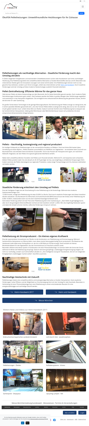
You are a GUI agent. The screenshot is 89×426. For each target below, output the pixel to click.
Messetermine (27, 407)
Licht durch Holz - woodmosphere (58, 337)
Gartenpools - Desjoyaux (12, 394)
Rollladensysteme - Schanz (55, 365)
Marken (46, 407)
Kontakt (82, 407)
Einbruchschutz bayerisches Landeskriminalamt (20, 337)
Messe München (46, 300)
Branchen (55, 407)
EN (84, 1)
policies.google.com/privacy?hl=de (39, 419)
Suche (81, 13)
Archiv (64, 407)
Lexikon (37, 407)
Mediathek (7, 407)
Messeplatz (17, 407)
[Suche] (44, 13)
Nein (27, 423)
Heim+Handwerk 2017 (23, 292)
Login (82, 412)
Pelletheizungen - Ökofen (12, 365)
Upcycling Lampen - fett (54, 394)
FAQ (73, 407)
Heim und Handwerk (67, 85)
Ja (22, 423)
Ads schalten (70, 412)
